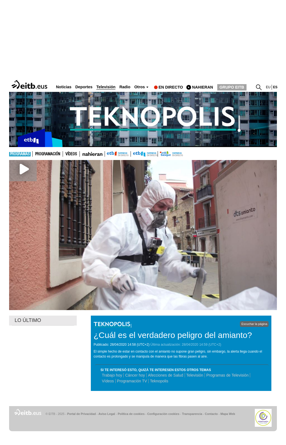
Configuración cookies (163, 413)
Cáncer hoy (135, 375)
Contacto (211, 413)
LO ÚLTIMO (28, 320)
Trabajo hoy (112, 375)
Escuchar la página (254, 324)
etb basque (180, 154)
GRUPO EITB (231, 87)
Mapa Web (227, 413)
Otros (139, 87)
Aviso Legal (107, 413)
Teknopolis (159, 381)
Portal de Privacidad (81, 413)
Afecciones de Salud (165, 375)
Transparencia (192, 413)
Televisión (194, 375)
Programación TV (132, 381)
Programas (20, 154)
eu (268, 87)
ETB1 (118, 154)
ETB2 (144, 154)
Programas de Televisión (227, 375)
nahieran (202, 87)
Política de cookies (131, 413)
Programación (47, 154)
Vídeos (71, 154)
